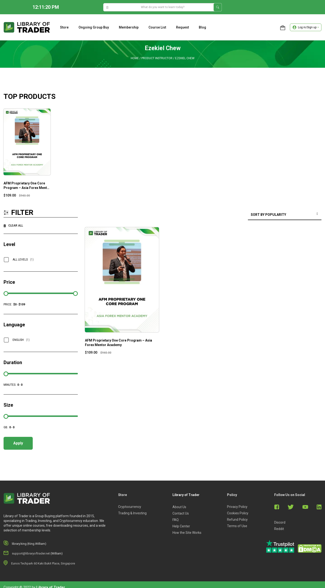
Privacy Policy (237, 507)
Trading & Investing (132, 513)
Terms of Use (237, 526)
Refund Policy (237, 519)
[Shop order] (284, 215)
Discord (279, 522)
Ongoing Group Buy (94, 27)
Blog (202, 27)
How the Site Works (186, 533)
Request (182, 27)
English (21, 340)
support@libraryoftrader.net (31, 553)
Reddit (279, 529)
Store (64, 27)
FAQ (175, 520)
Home (135, 58)
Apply (18, 443)
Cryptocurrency (129, 507)
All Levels (23, 259)
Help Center (181, 526)
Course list (157, 27)
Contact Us (180, 513)
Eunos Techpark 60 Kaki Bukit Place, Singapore (43, 563)
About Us (179, 507)
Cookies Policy (237, 513)
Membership (129, 27)
